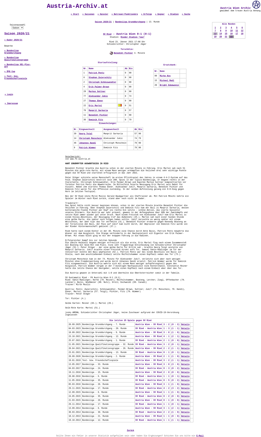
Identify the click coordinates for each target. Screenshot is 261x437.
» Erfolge (146, 14)
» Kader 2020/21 (13, 40)
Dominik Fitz (96, 120)
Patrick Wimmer (87, 148)
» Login (9, 94)
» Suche (186, 14)
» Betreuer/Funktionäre (125, 14)
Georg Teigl (85, 134)
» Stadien (173, 14)
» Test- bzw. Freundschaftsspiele (15, 77)
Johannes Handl (87, 143)
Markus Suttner (97, 91)
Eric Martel (95, 106)
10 (231, 31)
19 (215, 37)
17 (237, 34)
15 (226, 34)
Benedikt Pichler (123, 53)
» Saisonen (88, 14)
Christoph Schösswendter (102, 82)
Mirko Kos (165, 76)
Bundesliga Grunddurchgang (130, 22)
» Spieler (103, 14)
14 (220, 34)
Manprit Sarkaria (98, 110)
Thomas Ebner (96, 101)
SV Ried (107, 34)
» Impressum (11, 103)
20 (220, 37)
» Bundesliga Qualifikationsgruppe (16, 58)
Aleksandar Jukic (98, 96)
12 (242, 31)
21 (226, 37)
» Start (75, 14)
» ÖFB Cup (9, 71)
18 (242, 34)
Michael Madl (167, 80)
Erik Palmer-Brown (99, 87)
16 (231, 34)
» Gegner (160, 14)
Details (185, 324)
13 (215, 34)
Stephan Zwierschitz (100, 77)
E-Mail (200, 436)
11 (237, 31)
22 (231, 37)
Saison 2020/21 (16, 33)
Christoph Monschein (90, 138)
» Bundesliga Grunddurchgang (12, 52)
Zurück (130, 430)
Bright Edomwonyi (169, 85)
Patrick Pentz (96, 73)
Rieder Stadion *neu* (133, 37)
